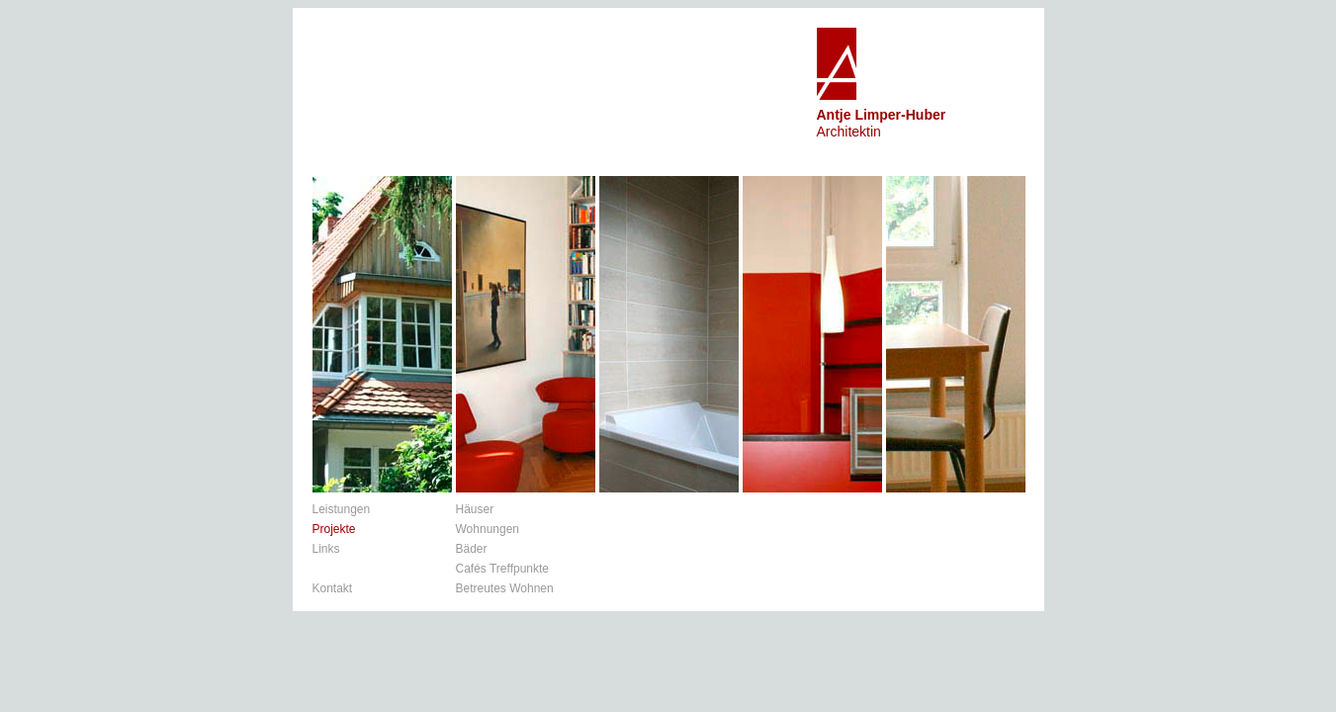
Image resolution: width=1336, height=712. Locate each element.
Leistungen (341, 509)
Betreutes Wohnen (505, 588)
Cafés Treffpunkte (503, 569)
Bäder (472, 549)
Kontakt (332, 588)
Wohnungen (488, 529)
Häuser (475, 509)
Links (326, 549)
